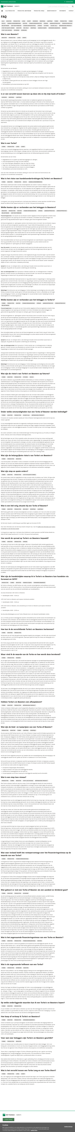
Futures (46, 25)
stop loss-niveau (7, 30)
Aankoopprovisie (55, 23)
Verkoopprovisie (67, 23)
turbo (56, 21)
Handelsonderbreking (14, 23)
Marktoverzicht (52, 10)
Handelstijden (42, 28)
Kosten (25, 23)
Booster (8, 21)
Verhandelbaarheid (54, 28)
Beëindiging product (65, 25)
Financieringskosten (35, 23)
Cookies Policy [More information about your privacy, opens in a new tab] (34, 1130)
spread (46, 23)
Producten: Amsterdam (24, 10)
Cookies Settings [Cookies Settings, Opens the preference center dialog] (68, 1127)
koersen (35, 21)
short (29, 21)
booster (19, 28)
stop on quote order (8, 28)
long (23, 21)
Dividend (16, 30)
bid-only (26, 28)
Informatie (62, 10)
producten (63, 21)
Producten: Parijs (39, 10)
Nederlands (68, 1)
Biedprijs (33, 28)
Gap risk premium (16, 25)
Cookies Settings (8, 1119)
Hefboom (24, 30)
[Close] (73, 1127)
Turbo (70, 21)
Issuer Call (54, 25)
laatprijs (49, 21)
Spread (40, 25)
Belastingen (5, 25)
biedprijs (42, 21)
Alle (3, 21)
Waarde (64, 28)
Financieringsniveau (29, 25)
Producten (16, 21)
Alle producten (10, 10)
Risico (3, 23)
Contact (71, 10)
